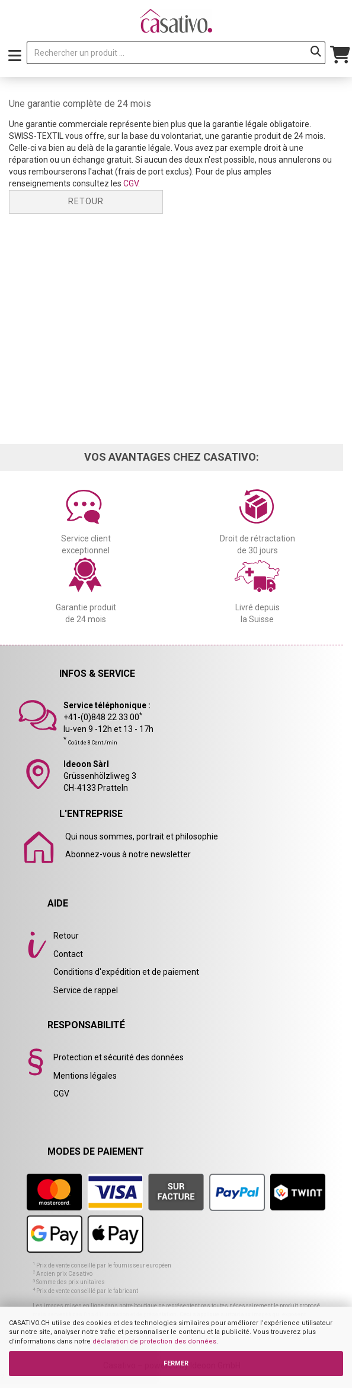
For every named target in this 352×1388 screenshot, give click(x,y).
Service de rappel (85, 990)
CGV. (131, 183)
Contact (68, 954)
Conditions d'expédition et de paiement (126, 972)
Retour (86, 201)
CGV (61, 1093)
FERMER (176, 1363)
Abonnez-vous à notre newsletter (128, 854)
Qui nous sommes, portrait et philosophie (141, 836)
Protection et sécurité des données (118, 1057)
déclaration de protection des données (154, 1341)
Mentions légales (85, 1075)
